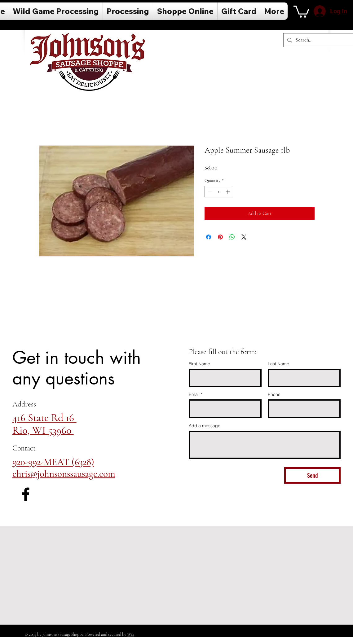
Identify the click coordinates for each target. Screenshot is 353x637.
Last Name (278, 364)
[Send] (312, 475)
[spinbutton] (218, 191)
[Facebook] (26, 494)
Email (194, 394)
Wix (130, 634)
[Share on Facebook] (208, 237)
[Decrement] (209, 191)
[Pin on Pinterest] (220, 237)
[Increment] (228, 191)
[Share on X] (244, 237)
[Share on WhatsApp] (232, 237)
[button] (301, 11)
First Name (199, 364)
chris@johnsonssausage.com (63, 474)
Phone (274, 394)
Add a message (204, 426)
